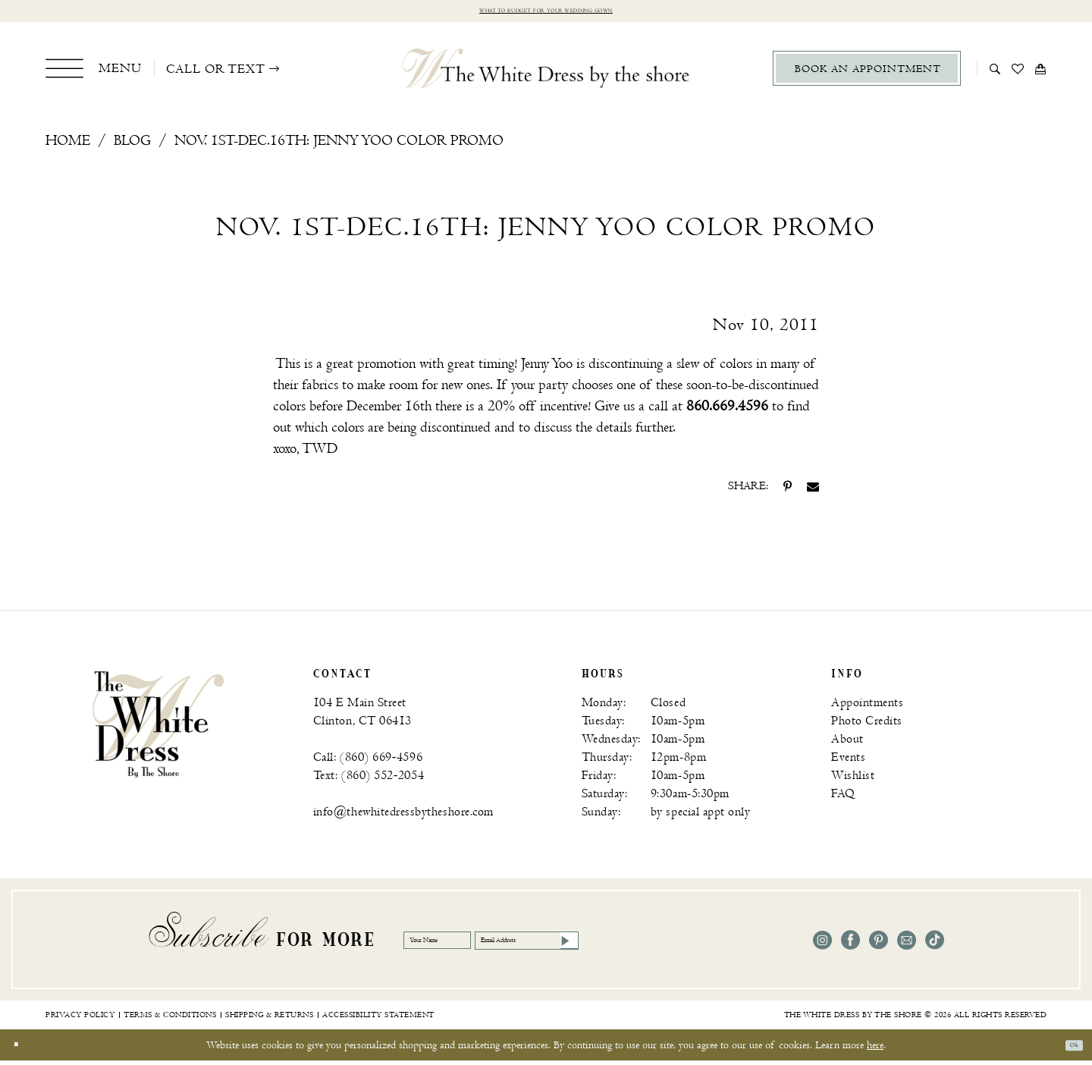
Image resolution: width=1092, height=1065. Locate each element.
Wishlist (852, 781)
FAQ (843, 799)
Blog (132, 146)
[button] (93, 73)
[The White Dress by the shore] (546, 73)
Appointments (867, 708)
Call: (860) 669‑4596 (367, 763)
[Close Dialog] (22, 1049)
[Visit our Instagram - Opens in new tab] (822, 945)
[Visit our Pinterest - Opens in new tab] (878, 945)
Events (848, 763)
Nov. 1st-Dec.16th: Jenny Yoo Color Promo (339, 146)
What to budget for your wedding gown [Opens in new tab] (546, 13)
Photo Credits (866, 726)
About (847, 744)
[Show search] (995, 72)
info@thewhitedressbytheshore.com (403, 817)
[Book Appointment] (867, 73)
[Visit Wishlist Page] (1018, 72)
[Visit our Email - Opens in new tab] (906, 945)
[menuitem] (93, 73)
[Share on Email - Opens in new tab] (813, 491)
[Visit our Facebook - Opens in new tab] (850, 945)
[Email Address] (625, 945)
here (875, 1049)
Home (68, 146)
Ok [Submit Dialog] (1067, 1049)
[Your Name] (464, 945)
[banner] (158, 728)
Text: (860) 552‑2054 (368, 781)
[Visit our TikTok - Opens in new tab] (934, 945)
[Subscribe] (702, 945)
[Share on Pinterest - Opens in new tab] (787, 491)
